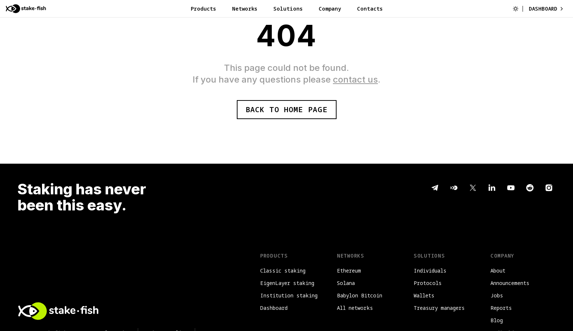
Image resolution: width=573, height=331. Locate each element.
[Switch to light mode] (515, 8)
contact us (355, 79)
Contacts (370, 8)
